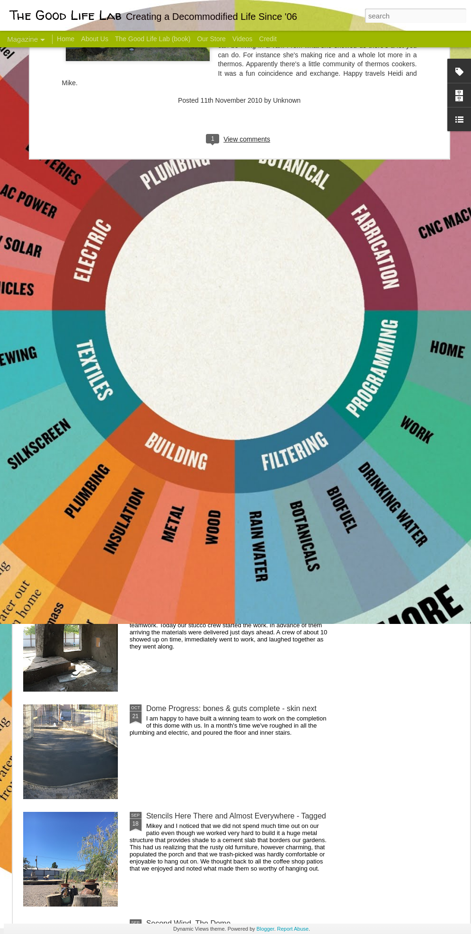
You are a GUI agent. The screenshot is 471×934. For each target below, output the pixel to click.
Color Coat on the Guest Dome (92, 560)
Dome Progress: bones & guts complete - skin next (231, 708)
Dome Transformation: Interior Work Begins (219, 452)
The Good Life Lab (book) (153, 39)
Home (65, 39)
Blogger (265, 929)
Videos (242, 39)
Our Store (211, 39)
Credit (267, 39)
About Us (94, 39)
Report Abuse (293, 929)
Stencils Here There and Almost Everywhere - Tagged (236, 816)
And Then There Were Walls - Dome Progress (223, 601)
